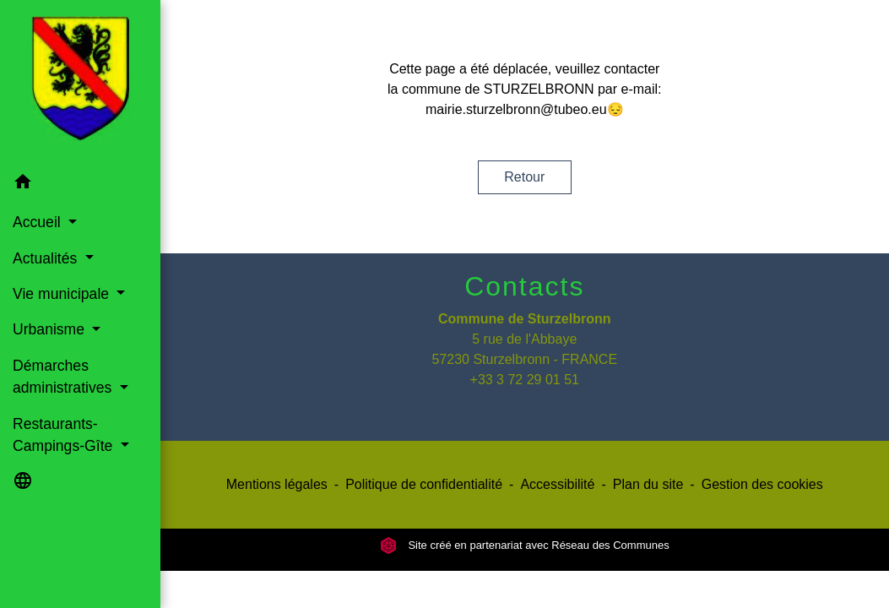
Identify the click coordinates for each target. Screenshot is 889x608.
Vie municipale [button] (63, 293)
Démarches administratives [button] (64, 376)
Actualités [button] (47, 258)
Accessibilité (557, 484)
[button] (80, 184)
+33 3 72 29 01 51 (524, 379)
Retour (524, 177)
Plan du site (648, 484)
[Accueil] (80, 82)
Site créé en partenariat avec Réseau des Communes (524, 545)
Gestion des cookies (762, 484)
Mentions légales (277, 484)
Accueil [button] (39, 222)
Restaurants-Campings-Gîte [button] (65, 434)
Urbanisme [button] (51, 329)
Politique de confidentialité (423, 484)
